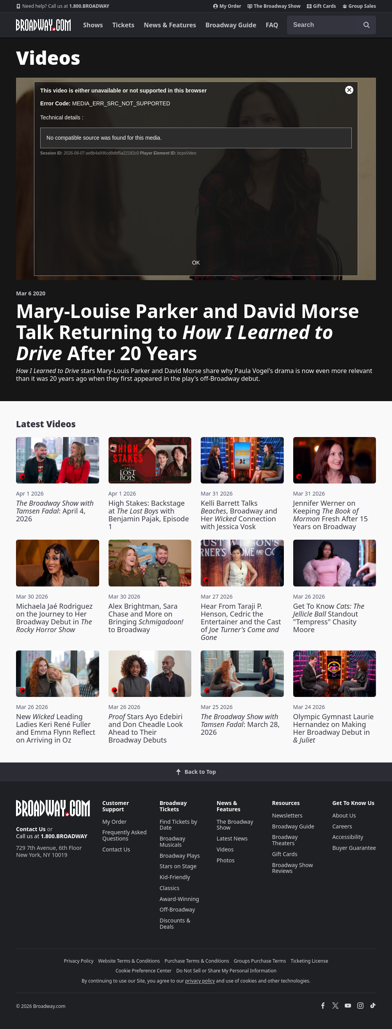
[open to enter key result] (366, 25)
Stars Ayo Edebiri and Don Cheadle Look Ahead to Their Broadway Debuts (146, 728)
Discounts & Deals (175, 923)
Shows (93, 25)
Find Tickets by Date (178, 825)
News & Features (170, 25)
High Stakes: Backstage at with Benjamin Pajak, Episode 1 (149, 514)
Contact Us (31, 829)
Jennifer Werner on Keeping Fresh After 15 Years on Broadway (330, 514)
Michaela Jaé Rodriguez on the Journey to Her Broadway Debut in (54, 617)
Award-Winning (179, 899)
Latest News (232, 838)
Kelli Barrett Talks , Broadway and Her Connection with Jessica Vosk (239, 514)
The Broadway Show (274, 6)
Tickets (123, 25)
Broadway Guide (230, 25)
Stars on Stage (178, 866)
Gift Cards (321, 6)
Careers (342, 826)
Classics (170, 888)
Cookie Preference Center (144, 970)
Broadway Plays (180, 855)
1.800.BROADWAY (62, 6)
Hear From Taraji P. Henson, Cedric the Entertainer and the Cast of (241, 621)
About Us (344, 815)
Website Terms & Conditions (129, 961)
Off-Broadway (177, 909)
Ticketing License (309, 961)
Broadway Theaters (285, 840)
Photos (226, 860)
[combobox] (331, 25)
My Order (227, 6)
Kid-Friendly (175, 877)
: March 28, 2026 (240, 724)
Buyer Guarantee (354, 847)
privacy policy (200, 980)
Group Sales (359, 6)
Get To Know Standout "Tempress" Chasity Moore (329, 617)
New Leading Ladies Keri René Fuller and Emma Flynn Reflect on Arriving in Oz (55, 728)
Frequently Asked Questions (124, 835)
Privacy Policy (79, 961)
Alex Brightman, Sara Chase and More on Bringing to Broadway (146, 617)
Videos (225, 849)
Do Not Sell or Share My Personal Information (226, 970)
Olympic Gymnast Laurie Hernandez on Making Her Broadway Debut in (333, 728)
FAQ (272, 25)
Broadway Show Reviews (292, 868)
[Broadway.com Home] (43, 25)
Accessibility (347, 837)
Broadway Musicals (172, 841)
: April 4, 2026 (55, 510)
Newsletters (287, 815)
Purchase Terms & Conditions (197, 961)
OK (196, 262)
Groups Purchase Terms (260, 961)
